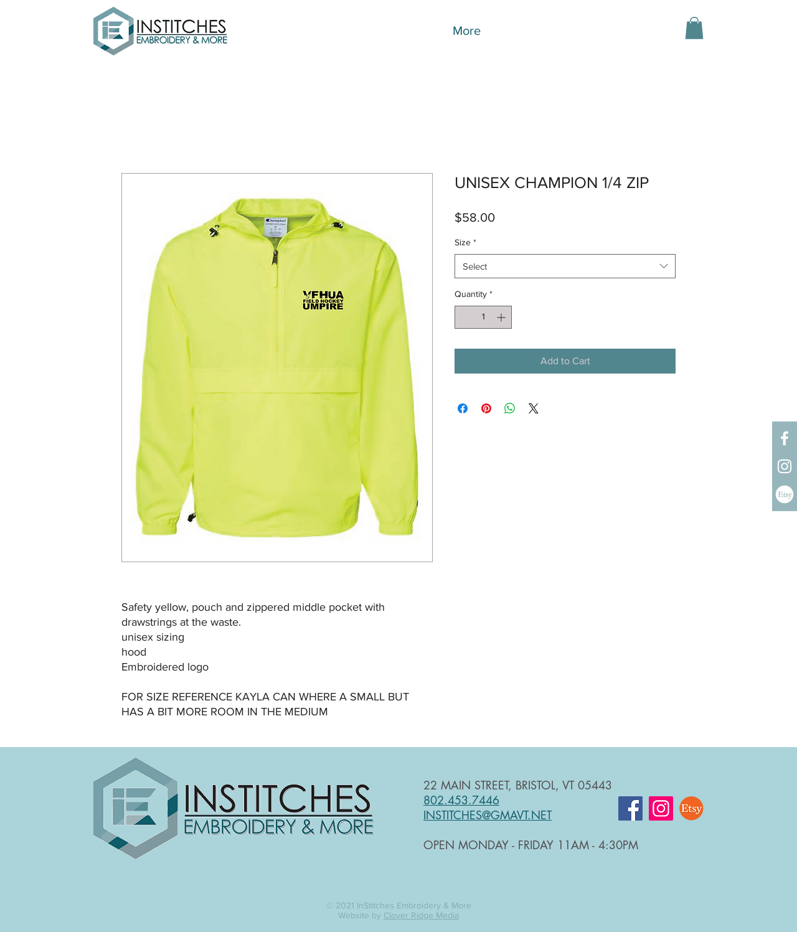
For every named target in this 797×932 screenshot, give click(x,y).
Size (465, 242)
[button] (694, 28)
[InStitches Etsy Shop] (784, 494)
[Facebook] (784, 438)
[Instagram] (784, 466)
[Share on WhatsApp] (509, 408)
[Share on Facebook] (462, 408)
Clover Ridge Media (421, 915)
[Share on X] (533, 408)
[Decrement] (464, 317)
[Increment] (502, 317)
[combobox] (565, 266)
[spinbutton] (483, 317)
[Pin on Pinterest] (486, 408)
